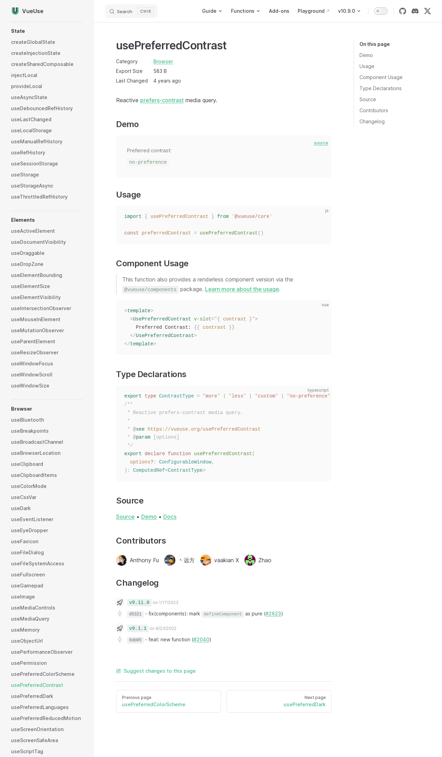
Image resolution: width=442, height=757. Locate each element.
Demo (366, 55)
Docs (169, 516)
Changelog (372, 121)
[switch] (381, 11)
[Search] (131, 11)
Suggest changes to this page (156, 671)
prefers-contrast (162, 100)
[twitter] (427, 11)
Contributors (373, 110)
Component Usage (381, 77)
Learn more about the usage (242, 289)
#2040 (201, 639)
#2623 (273, 613)
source (321, 142)
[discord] (415, 11)
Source (367, 99)
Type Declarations (380, 88)
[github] (402, 11)
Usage (366, 66)
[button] (47, 31)
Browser (163, 61)
